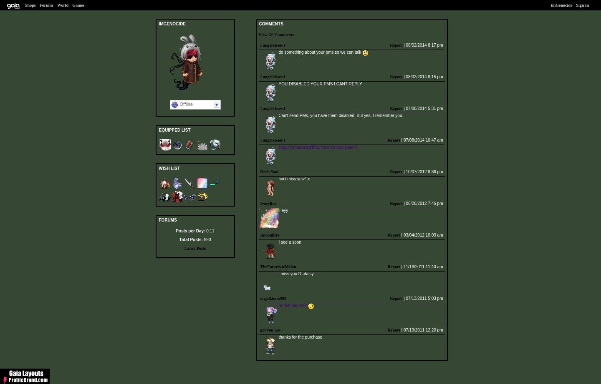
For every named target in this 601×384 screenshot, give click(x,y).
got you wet (270, 330)
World (62, 5)
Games (78, 5)
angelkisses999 (273, 298)
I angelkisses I (272, 45)
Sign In (582, 5)
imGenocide (561, 5)
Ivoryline (268, 203)
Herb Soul (269, 172)
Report (396, 45)
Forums (46, 5)
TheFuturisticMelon (278, 266)
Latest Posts (195, 248)
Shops (30, 5)
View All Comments (276, 34)
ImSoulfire (270, 235)
